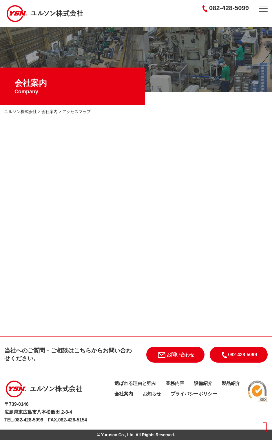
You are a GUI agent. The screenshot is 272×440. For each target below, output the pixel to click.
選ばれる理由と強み (135, 383)
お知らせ (152, 393)
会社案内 (123, 393)
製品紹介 (231, 383)
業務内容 (175, 383)
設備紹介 (203, 383)
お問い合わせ (175, 355)
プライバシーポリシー (194, 393)
